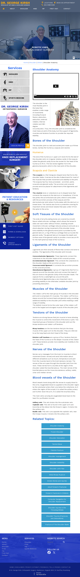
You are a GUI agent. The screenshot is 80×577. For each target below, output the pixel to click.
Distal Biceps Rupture (57, 475)
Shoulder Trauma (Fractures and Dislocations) (57, 517)
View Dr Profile (17, 146)
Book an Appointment (66, 3)
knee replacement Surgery (15, 157)
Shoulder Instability (57, 462)
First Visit (5, 553)
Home (3, 8)
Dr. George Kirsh (15, 107)
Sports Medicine (16, 98)
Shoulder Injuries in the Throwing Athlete (57, 509)
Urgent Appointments (14, 243)
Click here (7, 220)
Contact (67, 9)
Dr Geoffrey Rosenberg (62, 570)
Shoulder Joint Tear (57, 469)
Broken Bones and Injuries (57, 481)
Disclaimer (19, 567)
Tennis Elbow (57, 444)
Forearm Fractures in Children (57, 493)
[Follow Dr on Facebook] (49, 552)
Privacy (28, 567)
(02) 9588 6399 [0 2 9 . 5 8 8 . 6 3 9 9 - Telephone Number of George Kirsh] (49, 5)
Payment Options (16, 237)
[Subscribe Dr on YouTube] (54, 552)
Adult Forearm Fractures (57, 487)
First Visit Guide (15, 226)
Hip (43, 9)
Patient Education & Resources (14, 198)
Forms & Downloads (17, 232)
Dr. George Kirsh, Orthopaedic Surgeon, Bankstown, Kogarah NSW (32, 570)
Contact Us (66, 567)
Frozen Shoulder (57, 432)
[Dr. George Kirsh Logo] (15, 3)
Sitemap (35, 567)
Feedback (44, 567)
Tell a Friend (54, 567)
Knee (35, 9)
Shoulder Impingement (57, 456)
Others (39, 62)
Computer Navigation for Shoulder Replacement (57, 500)
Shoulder (24, 9)
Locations (48, 3)
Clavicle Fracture (57, 450)
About (12, 9)
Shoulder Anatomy (57, 426)
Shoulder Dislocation (57, 438)
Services (15, 68)
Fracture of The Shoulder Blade (57, 524)
